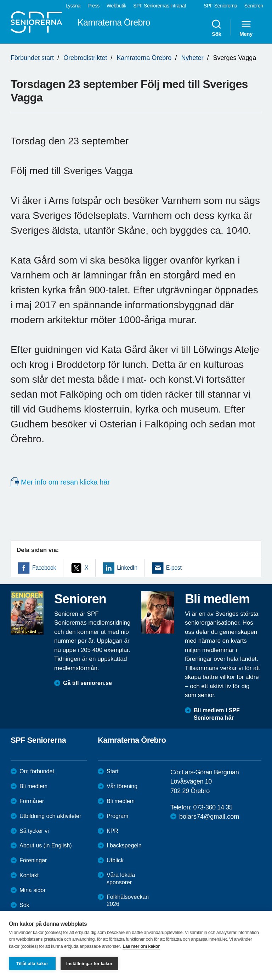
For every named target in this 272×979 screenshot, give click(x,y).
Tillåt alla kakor (32, 963)
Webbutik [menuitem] (116, 6)
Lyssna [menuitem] (73, 6)
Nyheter (192, 58)
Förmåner (31, 801)
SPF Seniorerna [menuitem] (220, 6)
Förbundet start (32, 58)
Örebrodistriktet (85, 58)
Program (117, 816)
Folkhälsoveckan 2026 (128, 900)
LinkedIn (127, 568)
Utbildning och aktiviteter (50, 816)
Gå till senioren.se (87, 683)
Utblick (115, 860)
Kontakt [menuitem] (29, 875)
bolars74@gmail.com (209, 816)
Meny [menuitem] (246, 28)
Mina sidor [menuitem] (32, 890)
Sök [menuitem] (216, 28)
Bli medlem (33, 786)
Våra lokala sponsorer (121, 878)
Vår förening (122, 786)
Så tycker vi (34, 831)
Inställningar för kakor (89, 963)
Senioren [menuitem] (253, 6)
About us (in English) (45, 845)
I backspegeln (124, 845)
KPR (112, 831)
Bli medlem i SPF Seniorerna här (217, 714)
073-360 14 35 (212, 807)
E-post (174, 568)
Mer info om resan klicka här (65, 482)
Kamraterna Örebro (144, 58)
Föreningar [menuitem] (33, 860)
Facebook (44, 568)
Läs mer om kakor (141, 946)
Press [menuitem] (93, 6)
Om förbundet (36, 771)
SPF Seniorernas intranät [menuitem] (159, 6)
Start (113, 771)
